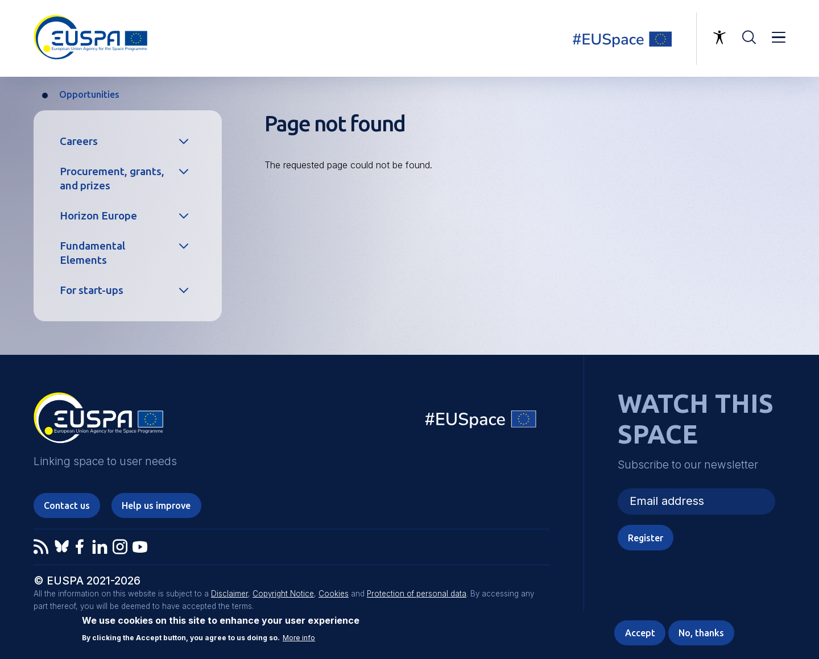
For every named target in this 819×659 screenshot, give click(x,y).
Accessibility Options (719, 37)
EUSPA (98, 421)
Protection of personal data (416, 593)
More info (299, 638)
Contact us (67, 505)
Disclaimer (229, 593)
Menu (778, 37)
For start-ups (91, 290)
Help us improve (156, 505)
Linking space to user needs (629, 39)
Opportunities (89, 94)
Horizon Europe (98, 215)
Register (645, 538)
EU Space (481, 421)
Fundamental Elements (92, 252)
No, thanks (701, 633)
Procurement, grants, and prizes (112, 178)
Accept (640, 633)
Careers (79, 141)
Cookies (333, 593)
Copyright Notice (283, 593)
